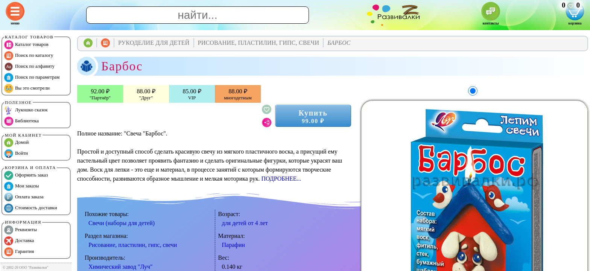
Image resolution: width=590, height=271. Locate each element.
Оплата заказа (24, 197)
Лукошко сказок (26, 110)
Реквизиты (20, 229)
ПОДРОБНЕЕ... (281, 178)
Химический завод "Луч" (120, 266)
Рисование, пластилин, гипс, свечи (132, 245)
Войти (16, 153)
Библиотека (21, 121)
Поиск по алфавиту (29, 66)
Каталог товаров (26, 44)
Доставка (19, 240)
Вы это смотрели (27, 88)
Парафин (233, 245)
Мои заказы (21, 186)
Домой (16, 142)
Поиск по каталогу (28, 55)
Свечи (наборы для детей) (121, 223)
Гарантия (19, 251)
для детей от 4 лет (245, 223)
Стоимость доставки (30, 208)
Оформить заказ (26, 175)
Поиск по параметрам (31, 77)
